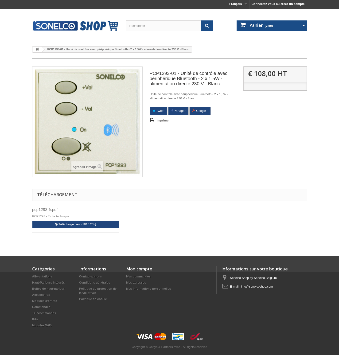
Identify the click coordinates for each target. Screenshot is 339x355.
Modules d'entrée (44, 301)
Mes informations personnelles (148, 288)
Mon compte (139, 269)
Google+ (200, 111)
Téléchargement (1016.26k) (75, 224)
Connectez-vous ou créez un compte (277, 4)
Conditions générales (94, 282)
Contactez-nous (90, 276)
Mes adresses (136, 282)
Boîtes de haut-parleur (48, 288)
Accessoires (41, 294)
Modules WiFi (42, 325)
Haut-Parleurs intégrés (48, 282)
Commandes (41, 307)
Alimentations (42, 276)
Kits (35, 319)
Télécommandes (44, 313)
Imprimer (163, 120)
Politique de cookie (93, 299)
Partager (178, 111)
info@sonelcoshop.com (257, 286)
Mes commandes (138, 276)
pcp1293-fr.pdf (45, 209)
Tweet (158, 111)
